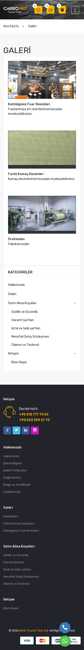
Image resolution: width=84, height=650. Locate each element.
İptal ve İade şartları (25, 328)
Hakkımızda (16, 285)
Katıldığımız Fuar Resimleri (29, 104)
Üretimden (16, 239)
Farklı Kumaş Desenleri (26, 174)
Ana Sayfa (11, 26)
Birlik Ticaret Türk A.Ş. (34, 630)
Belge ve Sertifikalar (17, 484)
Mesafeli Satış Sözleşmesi (30, 336)
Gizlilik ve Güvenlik (24, 312)
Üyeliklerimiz (12, 491)
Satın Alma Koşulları (22, 303)
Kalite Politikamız (15, 470)
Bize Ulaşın (19, 362)
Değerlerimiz (12, 477)
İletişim (13, 353)
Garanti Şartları (22, 320)
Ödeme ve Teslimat (25, 345)
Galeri (32, 26)
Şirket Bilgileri (12, 463)
